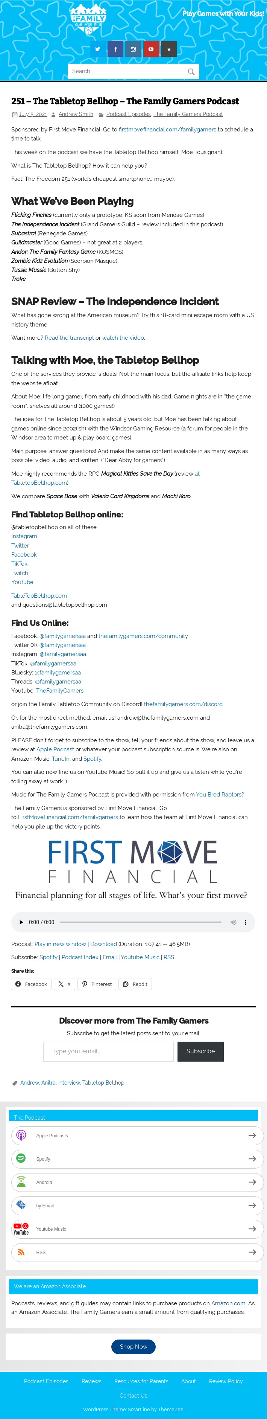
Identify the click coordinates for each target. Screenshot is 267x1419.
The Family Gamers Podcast (188, 114)
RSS (169, 957)
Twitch (19, 573)
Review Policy (226, 1381)
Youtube (22, 582)
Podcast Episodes (128, 114)
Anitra (48, 1083)
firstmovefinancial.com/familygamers (167, 129)
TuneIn (61, 758)
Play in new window (60, 944)
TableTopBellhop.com (39, 595)
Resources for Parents (141, 1381)
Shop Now (133, 1346)
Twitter (20, 545)
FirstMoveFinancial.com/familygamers (68, 817)
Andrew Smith (76, 114)
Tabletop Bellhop (103, 1083)
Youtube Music (140, 957)
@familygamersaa (62, 636)
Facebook (24, 554)
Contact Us (133, 1396)
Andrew (29, 1083)
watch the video (123, 337)
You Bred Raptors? (220, 794)
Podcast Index (80, 957)
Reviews (92, 1381)
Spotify (92, 758)
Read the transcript (69, 337)
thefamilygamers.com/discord (183, 704)
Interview (69, 1083)
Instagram (24, 536)
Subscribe (201, 1051)
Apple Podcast (55, 749)
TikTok (19, 563)
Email (110, 957)
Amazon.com (228, 1303)
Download (103, 944)
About (188, 1381)
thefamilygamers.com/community (143, 636)
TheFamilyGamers (59, 690)
